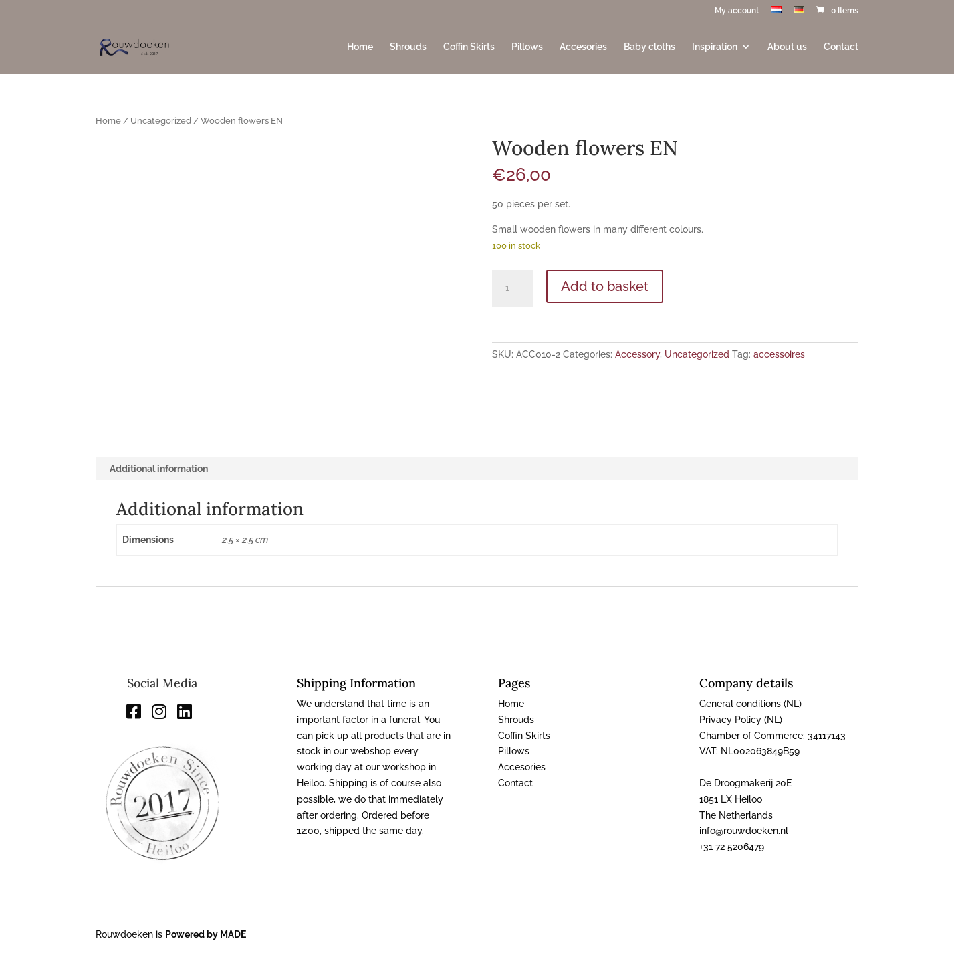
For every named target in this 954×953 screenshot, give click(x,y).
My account (737, 11)
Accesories (583, 47)
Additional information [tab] (159, 468)
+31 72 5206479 (731, 846)
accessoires (779, 354)
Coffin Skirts (469, 47)
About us (787, 47)
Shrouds (408, 47)
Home (360, 47)
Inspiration (714, 47)
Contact (841, 47)
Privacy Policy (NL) (740, 719)
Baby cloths (649, 47)
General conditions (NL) (750, 703)
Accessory (637, 354)
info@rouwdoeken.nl (743, 830)
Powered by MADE (205, 934)
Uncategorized (160, 121)
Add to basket (604, 286)
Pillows (527, 47)
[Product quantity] (512, 288)
